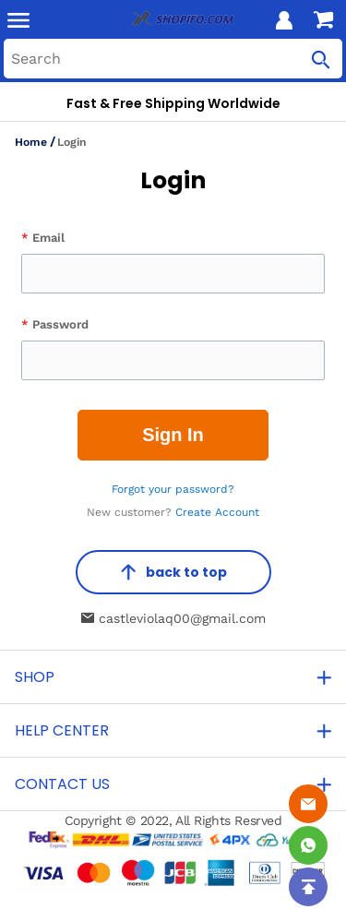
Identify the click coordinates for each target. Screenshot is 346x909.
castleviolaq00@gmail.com (173, 618)
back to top (173, 572)
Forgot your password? (173, 489)
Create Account (217, 512)
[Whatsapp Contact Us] (308, 845)
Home (31, 142)
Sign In (173, 435)
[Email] (308, 803)
